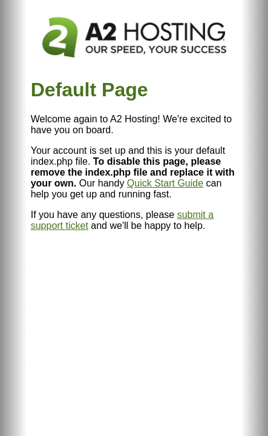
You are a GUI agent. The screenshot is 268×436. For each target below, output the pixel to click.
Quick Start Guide (165, 183)
